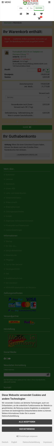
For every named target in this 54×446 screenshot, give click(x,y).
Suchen (39, 8)
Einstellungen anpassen (27, 436)
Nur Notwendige (27, 429)
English (14, 442)
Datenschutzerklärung (31, 442)
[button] (27, 14)
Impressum (47, 442)
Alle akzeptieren (27, 422)
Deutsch (5, 442)
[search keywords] (31, 8)
